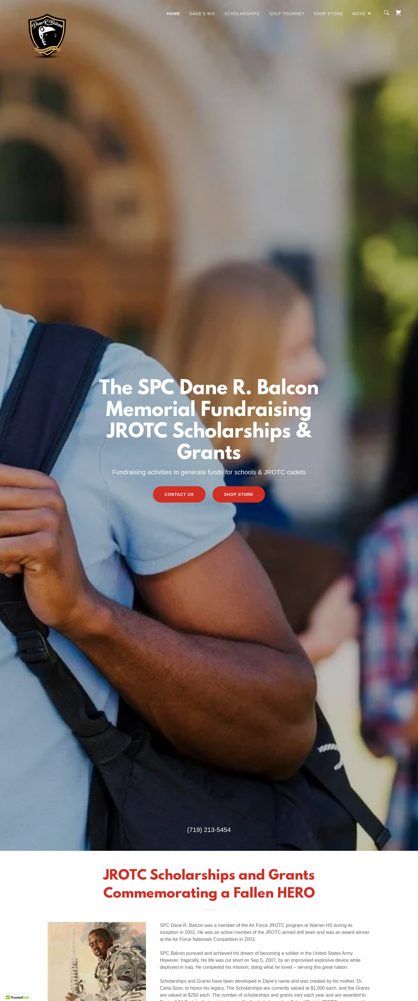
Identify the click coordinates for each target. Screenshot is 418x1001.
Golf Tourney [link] (287, 13)
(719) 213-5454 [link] (209, 829)
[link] (48, 11)
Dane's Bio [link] (202, 13)
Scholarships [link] (242, 13)
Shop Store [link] (328, 13)
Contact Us (179, 494)
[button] (362, 13)
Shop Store (238, 494)
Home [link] (173, 13)
